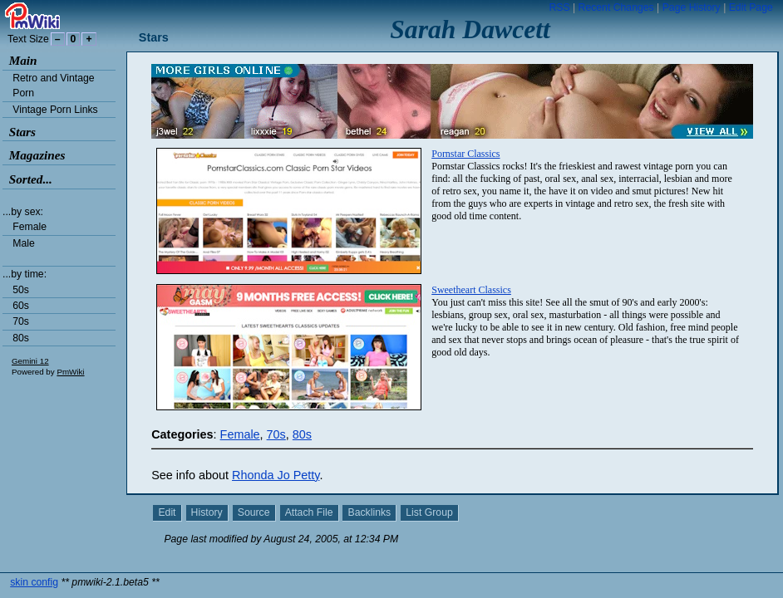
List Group (429, 512)
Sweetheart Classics (471, 290)
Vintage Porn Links (54, 109)
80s (20, 338)
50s (20, 290)
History (207, 512)
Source (254, 512)
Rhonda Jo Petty (275, 475)
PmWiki (70, 371)
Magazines (37, 155)
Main (23, 60)
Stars (22, 132)
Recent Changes (616, 7)
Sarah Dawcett (470, 29)
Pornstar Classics (465, 153)
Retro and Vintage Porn (53, 85)
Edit (166, 512)
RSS (559, 7)
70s (20, 321)
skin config (34, 565)
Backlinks (370, 512)
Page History (691, 7)
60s (20, 305)
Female (29, 227)
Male (23, 243)
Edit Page (751, 7)
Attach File (309, 512)
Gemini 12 (30, 360)
